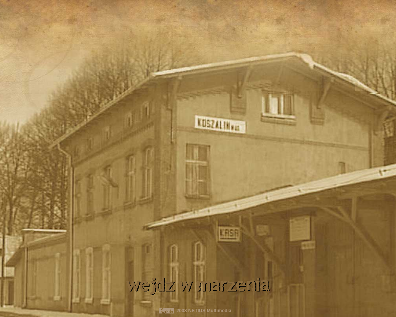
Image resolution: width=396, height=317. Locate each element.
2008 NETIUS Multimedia (204, 310)
